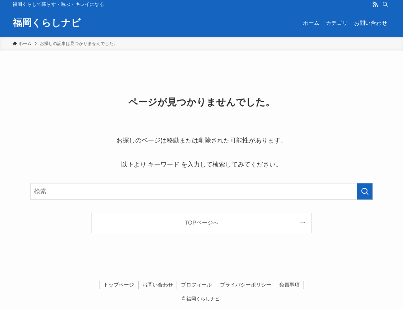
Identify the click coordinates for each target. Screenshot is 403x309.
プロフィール (196, 285)
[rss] (375, 4)
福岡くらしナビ (47, 23)
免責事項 (289, 285)
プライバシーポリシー (245, 285)
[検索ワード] (201, 191)
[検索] (385, 4)
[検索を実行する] (365, 191)
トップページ (118, 285)
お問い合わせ (157, 285)
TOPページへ (201, 222)
